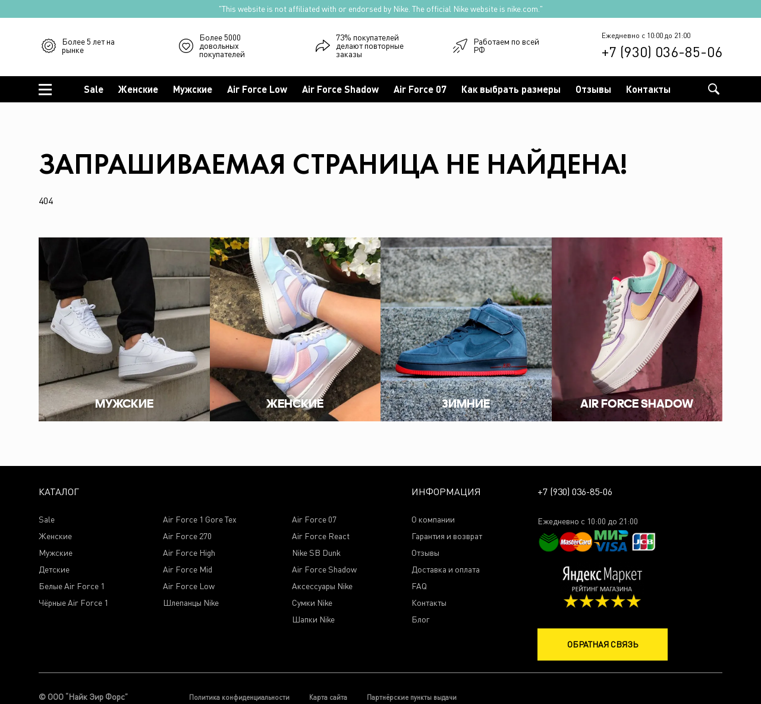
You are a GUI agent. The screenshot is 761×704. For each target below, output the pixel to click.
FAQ (419, 586)
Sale (93, 89)
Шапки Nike (313, 619)
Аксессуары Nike (322, 586)
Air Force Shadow (340, 89)
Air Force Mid (187, 569)
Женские (138, 89)
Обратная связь (602, 644)
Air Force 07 (420, 89)
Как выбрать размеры (511, 89)
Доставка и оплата (445, 569)
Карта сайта (328, 697)
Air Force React (321, 536)
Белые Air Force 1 (72, 586)
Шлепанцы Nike (191, 603)
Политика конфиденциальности (239, 697)
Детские (54, 569)
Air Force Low (257, 89)
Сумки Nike (312, 603)
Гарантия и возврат (446, 536)
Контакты (648, 89)
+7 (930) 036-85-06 (662, 51)
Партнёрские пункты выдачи (412, 697)
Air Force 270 (187, 536)
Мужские (192, 89)
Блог (420, 619)
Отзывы (593, 89)
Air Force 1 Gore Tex (200, 519)
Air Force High (189, 553)
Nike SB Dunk (316, 553)
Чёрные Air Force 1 (73, 603)
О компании (433, 519)
